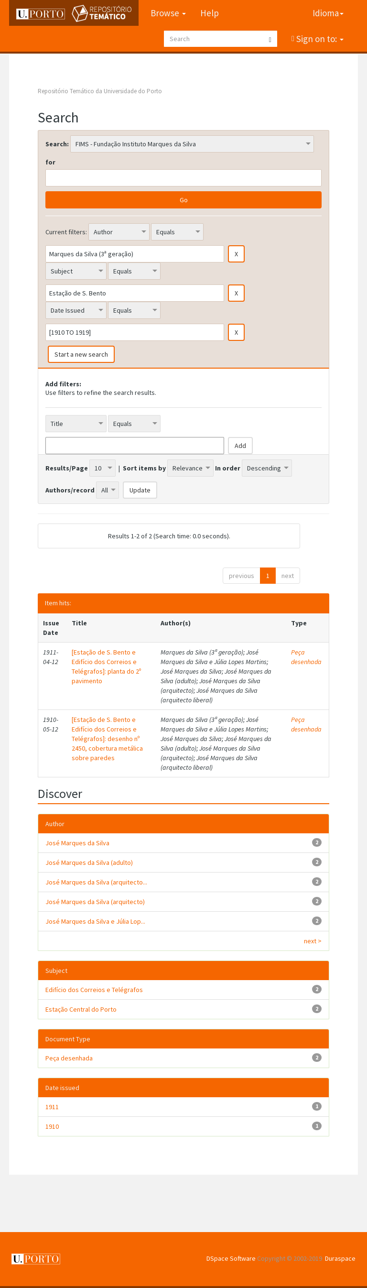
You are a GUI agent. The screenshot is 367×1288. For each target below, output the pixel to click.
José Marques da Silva (77, 843)
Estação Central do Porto (81, 1009)
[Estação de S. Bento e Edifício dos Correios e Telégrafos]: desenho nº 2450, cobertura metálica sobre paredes (107, 738)
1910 (52, 1126)
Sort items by (144, 468)
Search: (57, 144)
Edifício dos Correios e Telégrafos (94, 989)
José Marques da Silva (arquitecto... (96, 882)
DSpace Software (231, 1258)
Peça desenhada (306, 657)
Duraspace (340, 1258)
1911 (52, 1106)
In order (227, 468)
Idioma (328, 13)
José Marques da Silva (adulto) (89, 862)
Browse (168, 13)
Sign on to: (319, 38)
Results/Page (66, 468)
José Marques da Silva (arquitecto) (95, 901)
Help (209, 13)
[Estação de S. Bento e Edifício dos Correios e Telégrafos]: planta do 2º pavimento (106, 666)
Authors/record (70, 490)
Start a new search (81, 354)
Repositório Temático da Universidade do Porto (100, 91)
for (50, 162)
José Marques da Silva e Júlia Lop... (95, 921)
